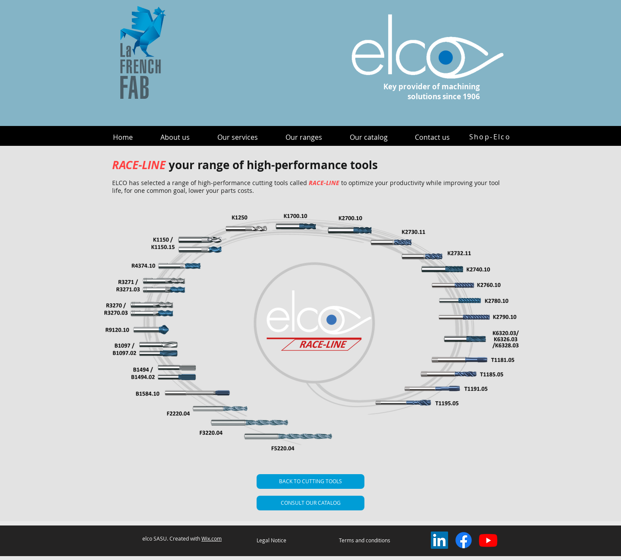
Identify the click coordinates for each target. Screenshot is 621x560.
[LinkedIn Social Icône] (439, 540)
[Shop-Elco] (490, 137)
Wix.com (211, 538)
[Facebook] (463, 540)
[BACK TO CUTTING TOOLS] (310, 481)
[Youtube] (488, 540)
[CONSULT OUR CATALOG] (310, 503)
